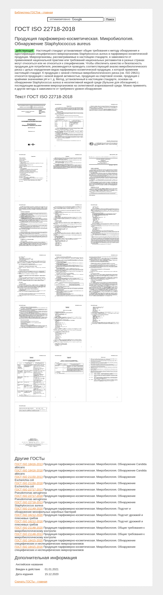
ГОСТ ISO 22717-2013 (29, 489)
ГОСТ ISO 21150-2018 (29, 483)
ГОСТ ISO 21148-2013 (29, 534)
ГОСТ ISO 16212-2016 (29, 521)
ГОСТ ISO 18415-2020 (29, 540)
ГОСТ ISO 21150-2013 (29, 476)
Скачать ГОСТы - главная (31, 581)
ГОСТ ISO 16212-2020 (29, 515)
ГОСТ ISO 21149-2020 (29, 508)
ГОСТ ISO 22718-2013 (29, 502)
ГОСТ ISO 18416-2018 (29, 470)
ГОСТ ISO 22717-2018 (29, 495)
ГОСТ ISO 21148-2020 (29, 527)
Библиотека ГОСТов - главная (34, 12)
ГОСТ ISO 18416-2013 (29, 464)
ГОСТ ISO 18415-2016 (29, 546)
